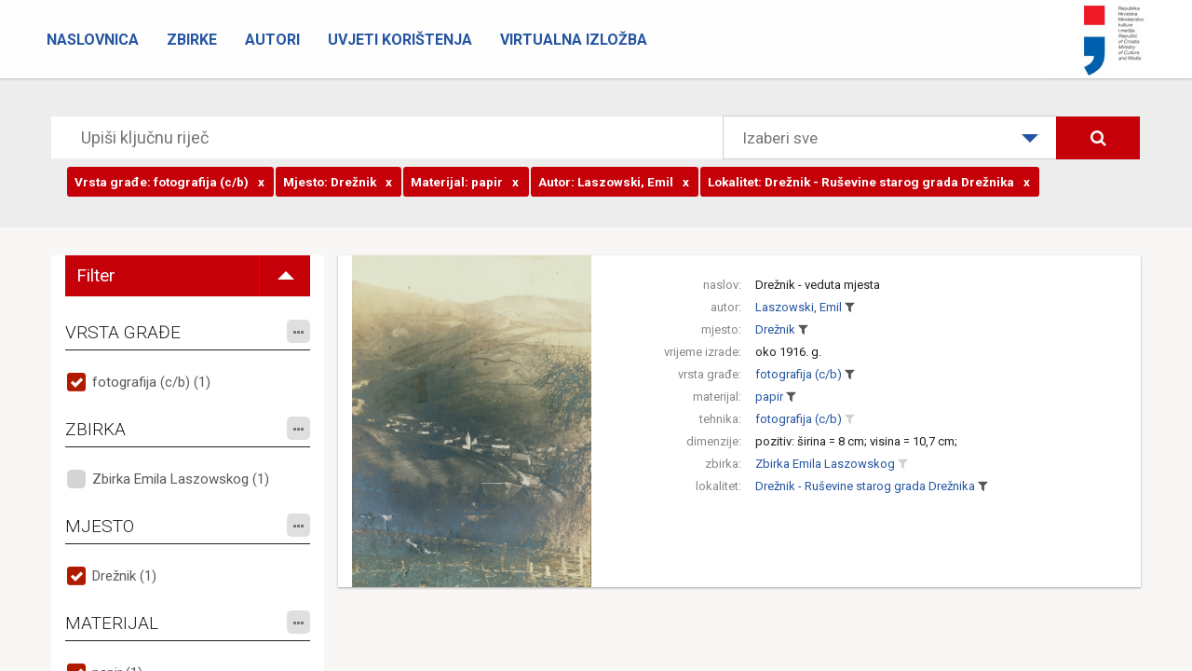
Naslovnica (93, 39)
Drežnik (775, 329)
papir (769, 397)
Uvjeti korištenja (400, 39)
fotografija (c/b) (798, 374)
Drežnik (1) (124, 576)
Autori (272, 39)
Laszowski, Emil (798, 307)
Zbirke (192, 39)
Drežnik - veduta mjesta (817, 285)
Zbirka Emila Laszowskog (825, 464)
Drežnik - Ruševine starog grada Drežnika (865, 486)
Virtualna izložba (573, 39)
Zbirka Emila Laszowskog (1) (180, 479)
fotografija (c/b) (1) (151, 382)
